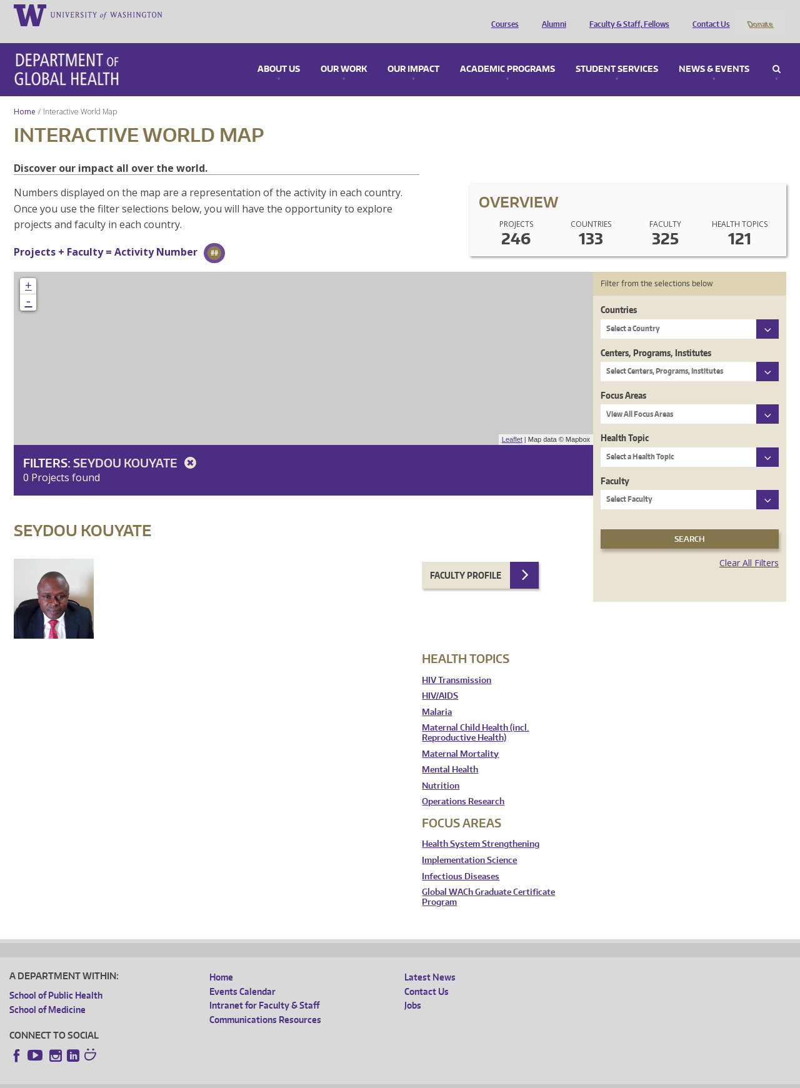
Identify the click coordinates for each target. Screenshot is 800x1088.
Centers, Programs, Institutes (656, 336)
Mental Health (450, 753)
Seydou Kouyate (137, 446)
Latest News (430, 961)
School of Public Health (55, 979)
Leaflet (512, 423)
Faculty (615, 464)
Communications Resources (265, 1002)
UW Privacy (175, 1078)
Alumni (551, 14)
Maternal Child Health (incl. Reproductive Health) (475, 716)
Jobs (412, 989)
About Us (279, 52)
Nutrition (440, 769)
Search (776, 52)
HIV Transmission (456, 663)
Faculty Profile (465, 558)
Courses (502, 14)
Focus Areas (623, 378)
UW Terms (225, 1078)
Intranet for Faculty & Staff (264, 989)
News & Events (714, 52)
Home (25, 94)
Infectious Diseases (460, 859)
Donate (760, 14)
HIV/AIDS (440, 679)
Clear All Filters (749, 546)
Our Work (344, 52)
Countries (619, 293)
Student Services (617, 52)
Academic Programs (507, 52)
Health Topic (625, 421)
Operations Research (463, 785)
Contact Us (708, 14)
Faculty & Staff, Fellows (626, 14)
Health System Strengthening (480, 827)
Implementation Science (469, 843)
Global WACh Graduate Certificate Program (488, 881)
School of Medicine (47, 992)
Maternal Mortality (460, 737)
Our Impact (413, 52)
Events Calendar (242, 974)
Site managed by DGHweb (300, 1078)
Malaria (437, 695)
